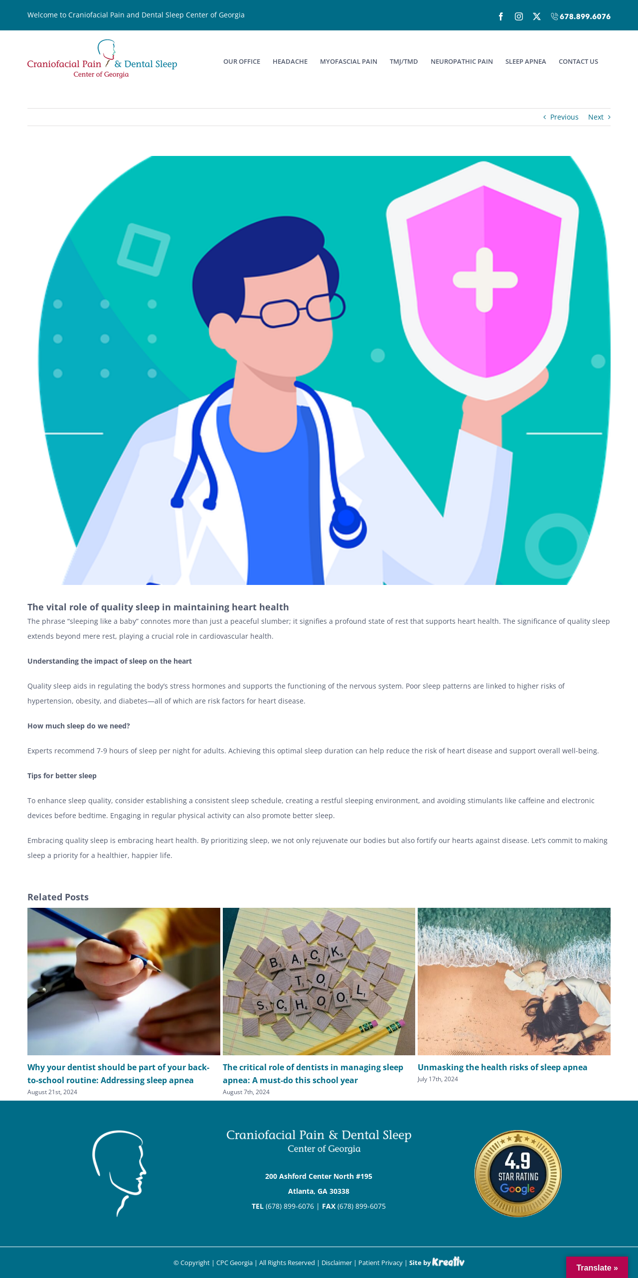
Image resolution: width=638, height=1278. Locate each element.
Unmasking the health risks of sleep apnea (503, 1067)
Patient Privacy (380, 1262)
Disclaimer (336, 1262)
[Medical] (319, 370)
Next (596, 117)
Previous (564, 117)
